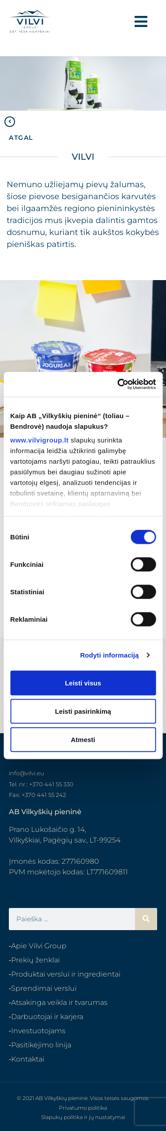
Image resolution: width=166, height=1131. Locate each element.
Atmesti (83, 739)
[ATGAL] (9, 121)
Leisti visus (83, 682)
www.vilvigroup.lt (39, 440)
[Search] (146, 919)
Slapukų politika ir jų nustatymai (83, 1117)
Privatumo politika (83, 1107)
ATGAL (21, 138)
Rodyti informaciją (109, 655)
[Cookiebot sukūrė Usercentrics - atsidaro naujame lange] (118, 384)
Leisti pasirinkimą (83, 711)
